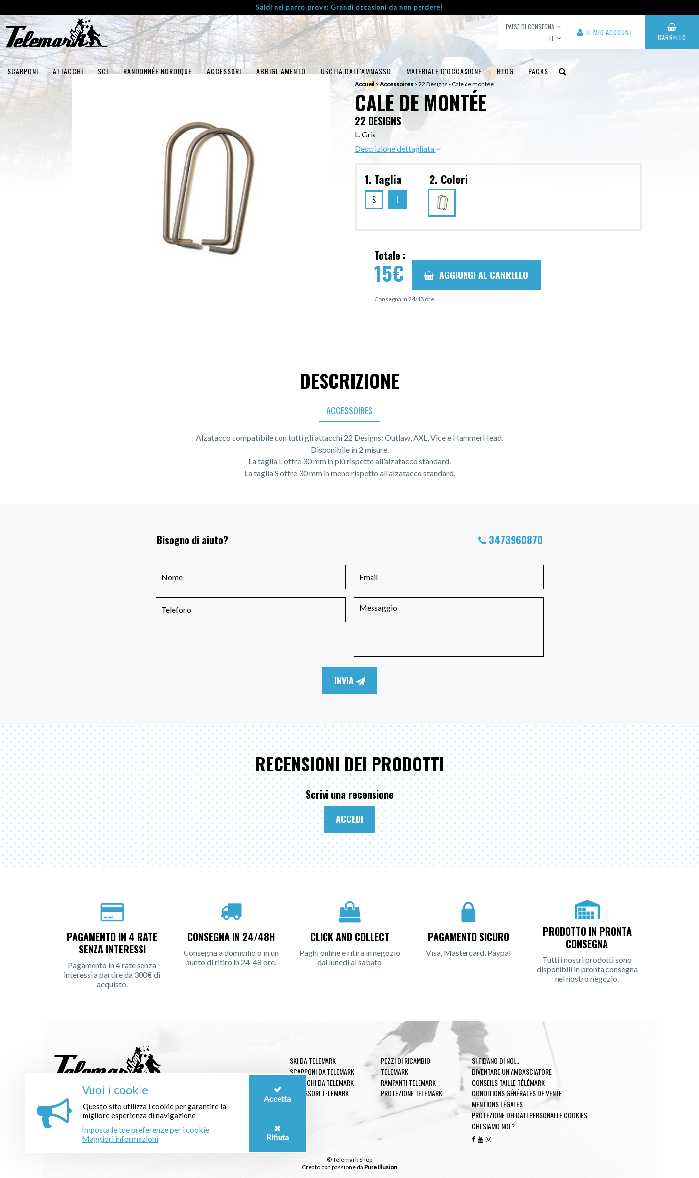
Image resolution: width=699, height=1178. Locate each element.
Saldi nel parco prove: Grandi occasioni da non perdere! (349, 7)
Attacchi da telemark (322, 1082)
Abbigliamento (281, 71)
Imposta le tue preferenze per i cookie (145, 1129)
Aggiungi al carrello (476, 275)
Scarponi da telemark (322, 1071)
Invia (349, 680)
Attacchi (68, 71)
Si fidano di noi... (495, 1060)
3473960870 (516, 539)
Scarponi (22, 71)
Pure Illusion (380, 1167)
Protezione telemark (411, 1093)
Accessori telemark (319, 1093)
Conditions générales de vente (517, 1093)
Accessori (224, 71)
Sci (103, 71)
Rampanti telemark (408, 1082)
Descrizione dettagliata (398, 148)
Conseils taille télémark (508, 1082)
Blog (505, 71)
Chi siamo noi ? (493, 1126)
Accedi (349, 819)
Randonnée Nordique (157, 71)
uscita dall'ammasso (356, 71)
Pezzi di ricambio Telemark (405, 1066)
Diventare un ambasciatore (512, 1071)
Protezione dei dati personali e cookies (529, 1115)
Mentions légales (497, 1104)
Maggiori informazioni (120, 1138)
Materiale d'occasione (444, 71)
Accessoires (349, 410)
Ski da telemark (313, 1060)
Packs (538, 71)
